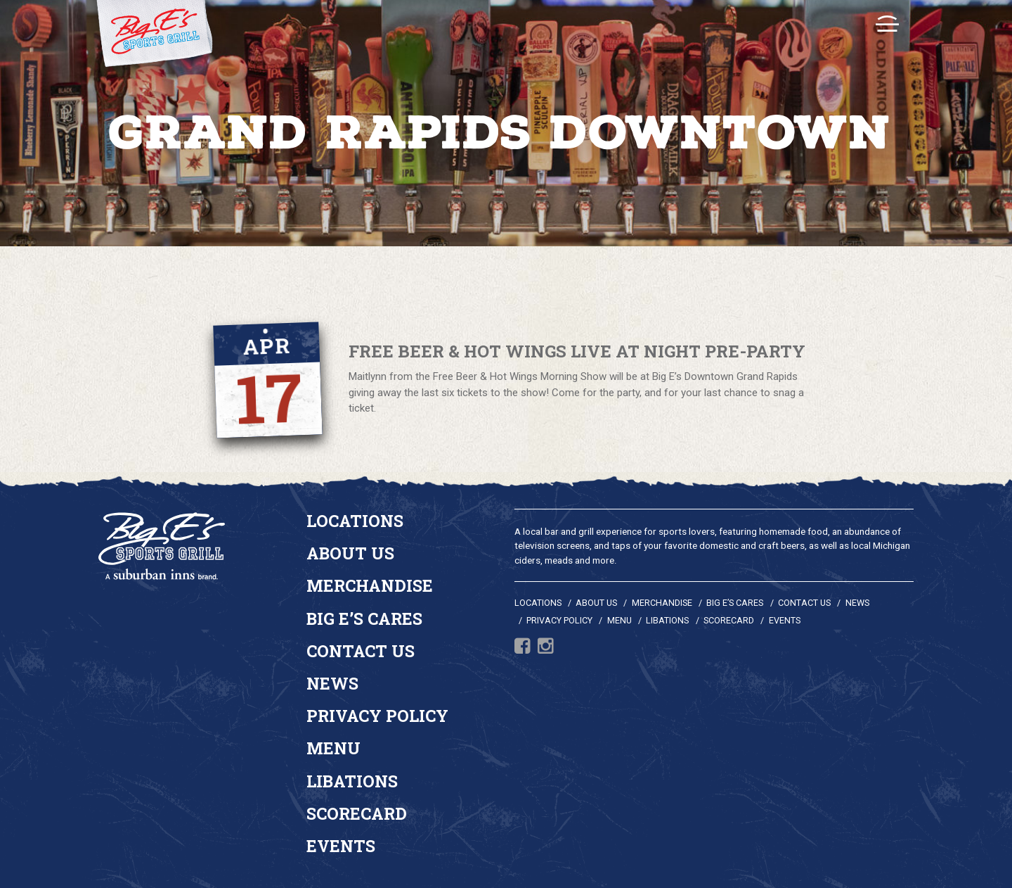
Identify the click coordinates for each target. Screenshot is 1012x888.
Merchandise (369, 585)
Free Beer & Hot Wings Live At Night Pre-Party (577, 352)
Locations (354, 520)
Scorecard (356, 813)
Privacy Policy (377, 715)
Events (340, 845)
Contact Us (360, 650)
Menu (333, 748)
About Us (350, 553)
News (332, 683)
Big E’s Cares (364, 618)
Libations (352, 781)
